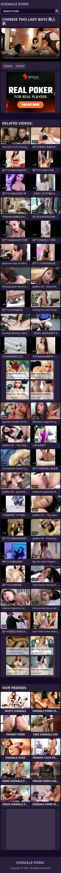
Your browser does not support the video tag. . (30, 45)
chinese (20, 65)
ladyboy (8, 65)
